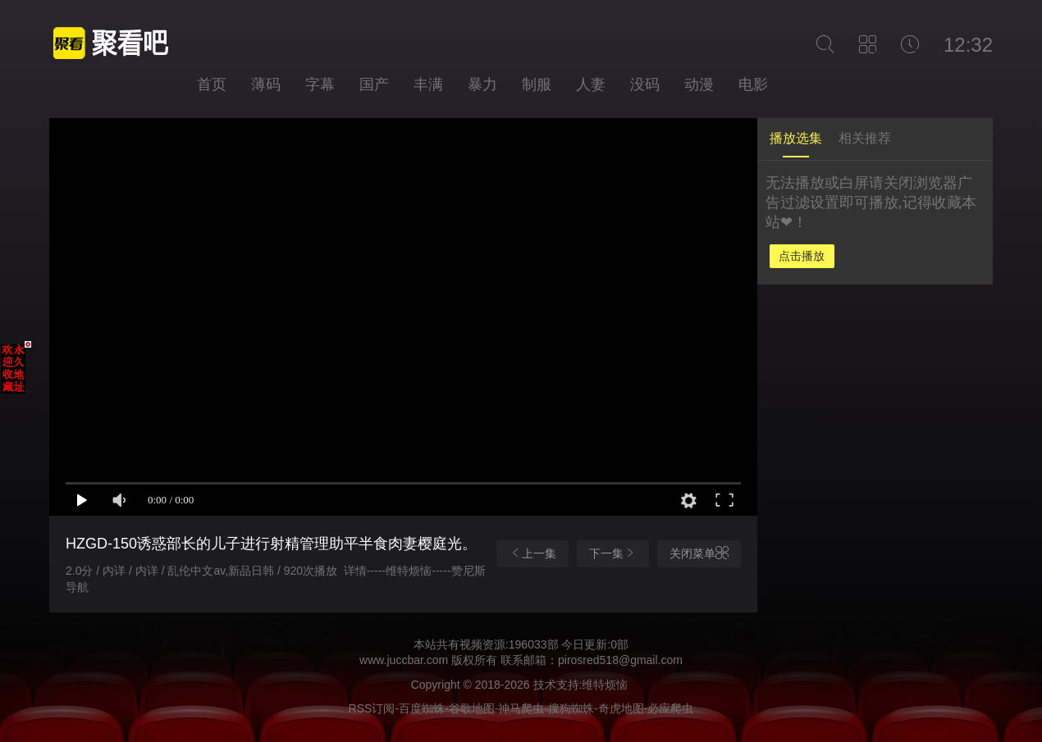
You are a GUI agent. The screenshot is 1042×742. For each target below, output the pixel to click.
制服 (536, 84)
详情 (355, 570)
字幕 (320, 84)
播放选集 (796, 138)
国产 (374, 84)
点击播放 (802, 255)
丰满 (428, 84)
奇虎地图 (621, 708)
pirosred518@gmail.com (620, 660)
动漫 (699, 84)
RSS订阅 (372, 708)
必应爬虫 (670, 708)
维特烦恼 (409, 570)
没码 (645, 84)
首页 (211, 84)
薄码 (266, 84)
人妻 (591, 84)
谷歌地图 (472, 708)
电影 (753, 84)
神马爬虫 (521, 708)
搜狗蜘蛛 (571, 708)
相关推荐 (865, 138)
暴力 (482, 84)
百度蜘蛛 (422, 708)
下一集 (613, 553)
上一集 (532, 553)
